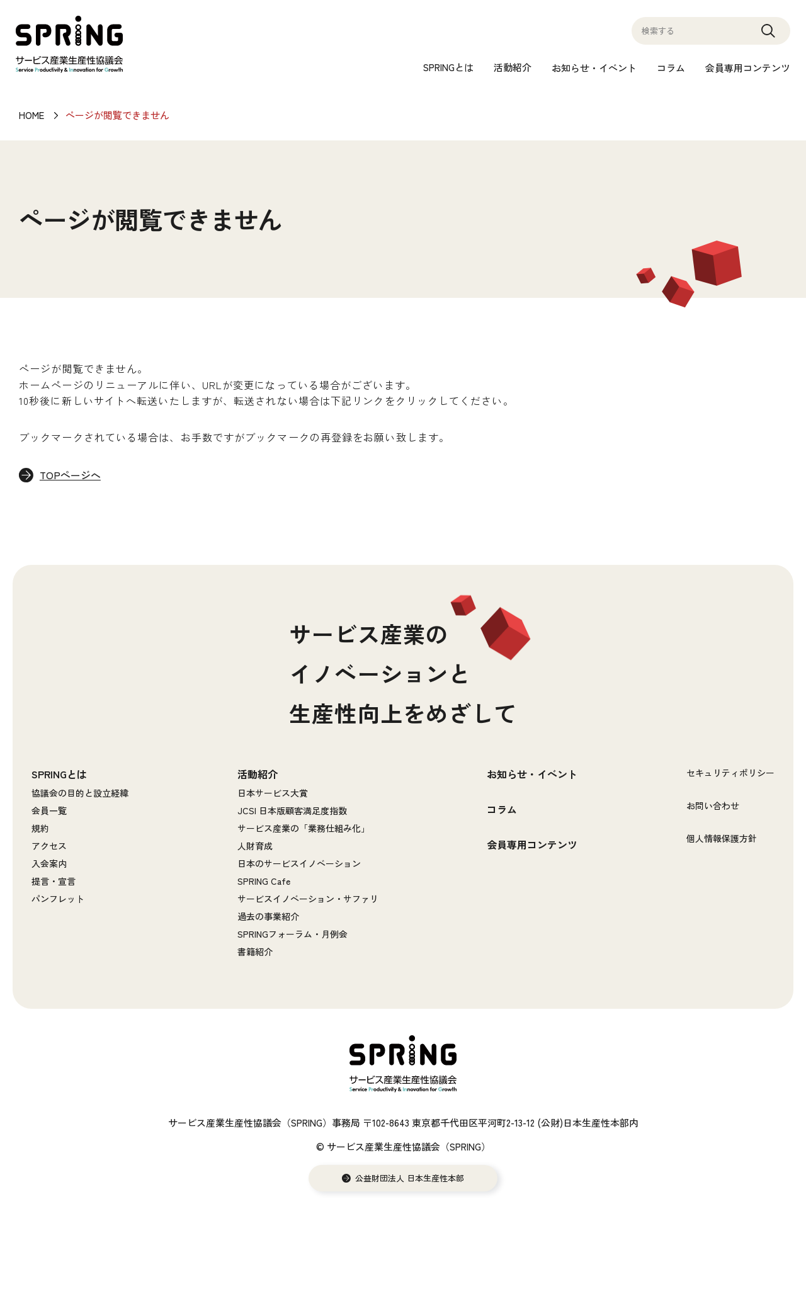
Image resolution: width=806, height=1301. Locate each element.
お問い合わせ (712, 806)
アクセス (49, 846)
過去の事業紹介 (268, 917)
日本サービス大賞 (272, 793)
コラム (671, 67)
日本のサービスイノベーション (299, 864)
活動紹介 (512, 67)
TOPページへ (71, 475)
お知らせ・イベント (594, 67)
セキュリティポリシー (730, 773)
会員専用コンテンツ (747, 67)
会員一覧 (49, 811)
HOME (31, 115)
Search (768, 36)
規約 (40, 828)
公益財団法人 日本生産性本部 (409, 1179)
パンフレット (57, 899)
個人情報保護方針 (721, 838)
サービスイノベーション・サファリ (307, 899)
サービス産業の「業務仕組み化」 (303, 828)
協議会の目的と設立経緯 (79, 793)
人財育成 (255, 846)
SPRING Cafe (263, 881)
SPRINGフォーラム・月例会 (292, 934)
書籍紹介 (255, 952)
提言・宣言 (53, 881)
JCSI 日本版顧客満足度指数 (292, 811)
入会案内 (49, 864)
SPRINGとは (448, 67)
